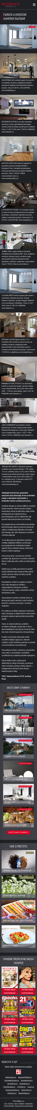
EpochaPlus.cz (12, 1084)
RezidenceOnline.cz (12, 1090)
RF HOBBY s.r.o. (19, 1101)
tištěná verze (9, 990)
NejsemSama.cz (24, 1093)
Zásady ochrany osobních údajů (24, 1106)
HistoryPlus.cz (26, 1090)
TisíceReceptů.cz (9, 1087)
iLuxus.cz (30, 1087)
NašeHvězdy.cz (10, 1077)
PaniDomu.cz (11, 1093)
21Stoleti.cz (21, 1087)
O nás (5, 1103)
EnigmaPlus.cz (25, 1084)
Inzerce (16, 1103)
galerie (32, 27)
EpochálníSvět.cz (27, 1080)
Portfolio (10, 1103)
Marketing (21, 1103)
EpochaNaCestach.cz (11, 1080)
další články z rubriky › (18, 832)
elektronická (9, 993)
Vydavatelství (29, 1103)
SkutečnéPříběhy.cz (25, 1077)
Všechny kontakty (9, 1106)
